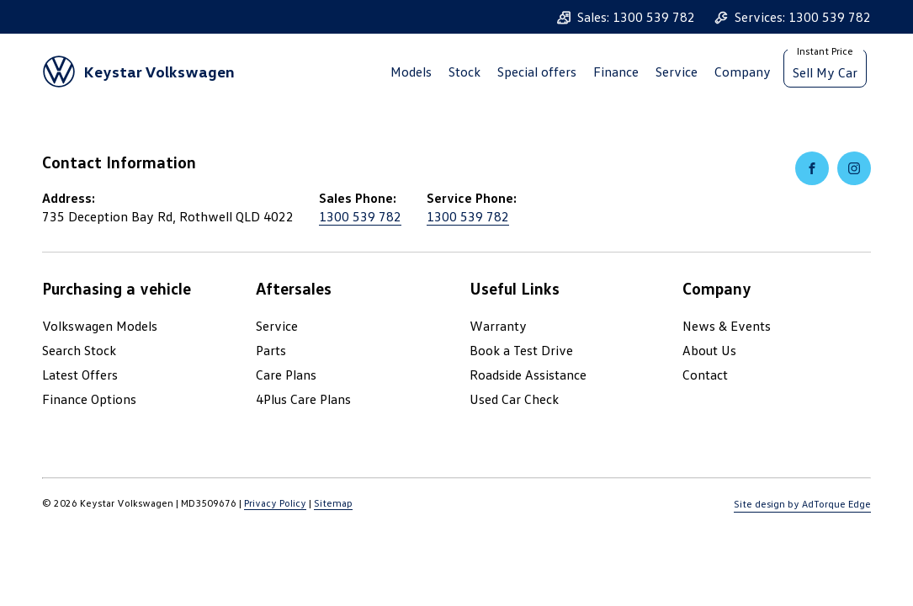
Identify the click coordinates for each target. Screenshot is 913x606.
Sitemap (333, 503)
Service (677, 71)
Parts (271, 350)
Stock (464, 71)
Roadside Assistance (528, 374)
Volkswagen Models (99, 325)
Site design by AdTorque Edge (802, 503)
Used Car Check (514, 399)
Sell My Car (825, 72)
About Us (709, 350)
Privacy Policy (275, 503)
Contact (705, 374)
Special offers (536, 71)
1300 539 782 (360, 216)
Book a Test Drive (521, 350)
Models (411, 71)
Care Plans (286, 374)
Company (742, 71)
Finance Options (89, 399)
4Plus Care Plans (303, 399)
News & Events (726, 325)
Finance (616, 71)
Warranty (498, 325)
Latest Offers (80, 374)
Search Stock (79, 350)
